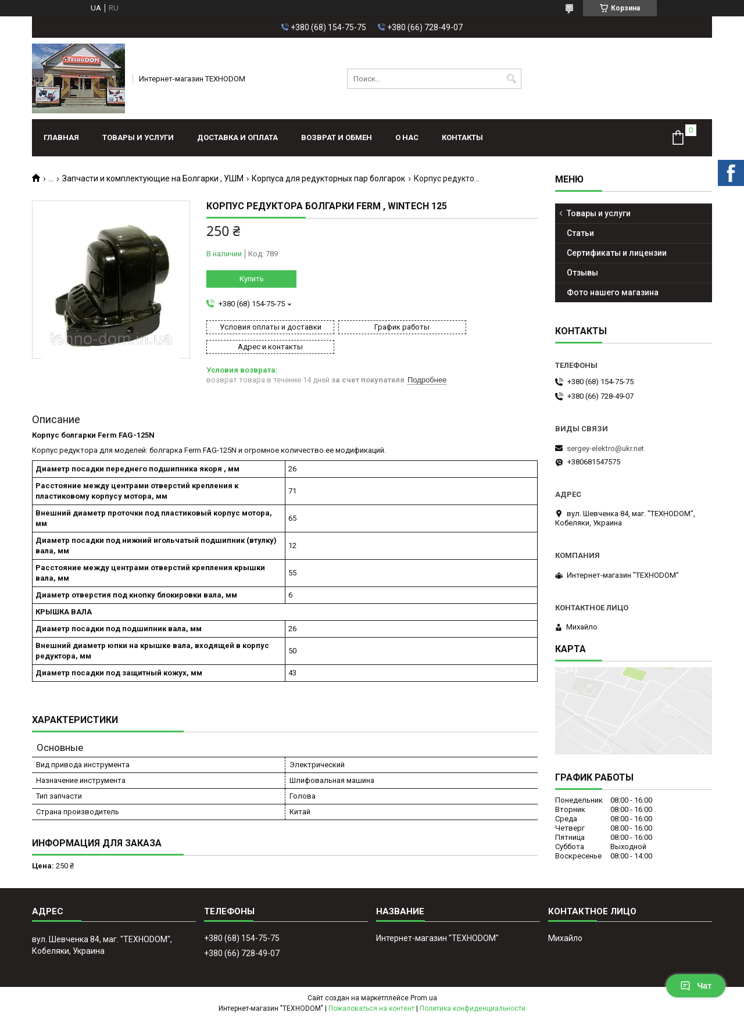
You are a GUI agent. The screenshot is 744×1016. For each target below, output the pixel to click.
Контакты (462, 137)
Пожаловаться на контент (371, 998)
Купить (251, 278)
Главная (61, 137)
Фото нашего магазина (613, 292)
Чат (695, 986)
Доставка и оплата (237, 137)
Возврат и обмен (336, 137)
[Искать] (511, 79)
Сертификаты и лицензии (617, 252)
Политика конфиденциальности (472, 998)
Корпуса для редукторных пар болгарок (328, 178)
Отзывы (582, 272)
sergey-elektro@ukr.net (605, 448)
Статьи (580, 233)
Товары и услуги (138, 137)
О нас (407, 137)
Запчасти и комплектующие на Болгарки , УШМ (153, 178)
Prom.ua (423, 988)
